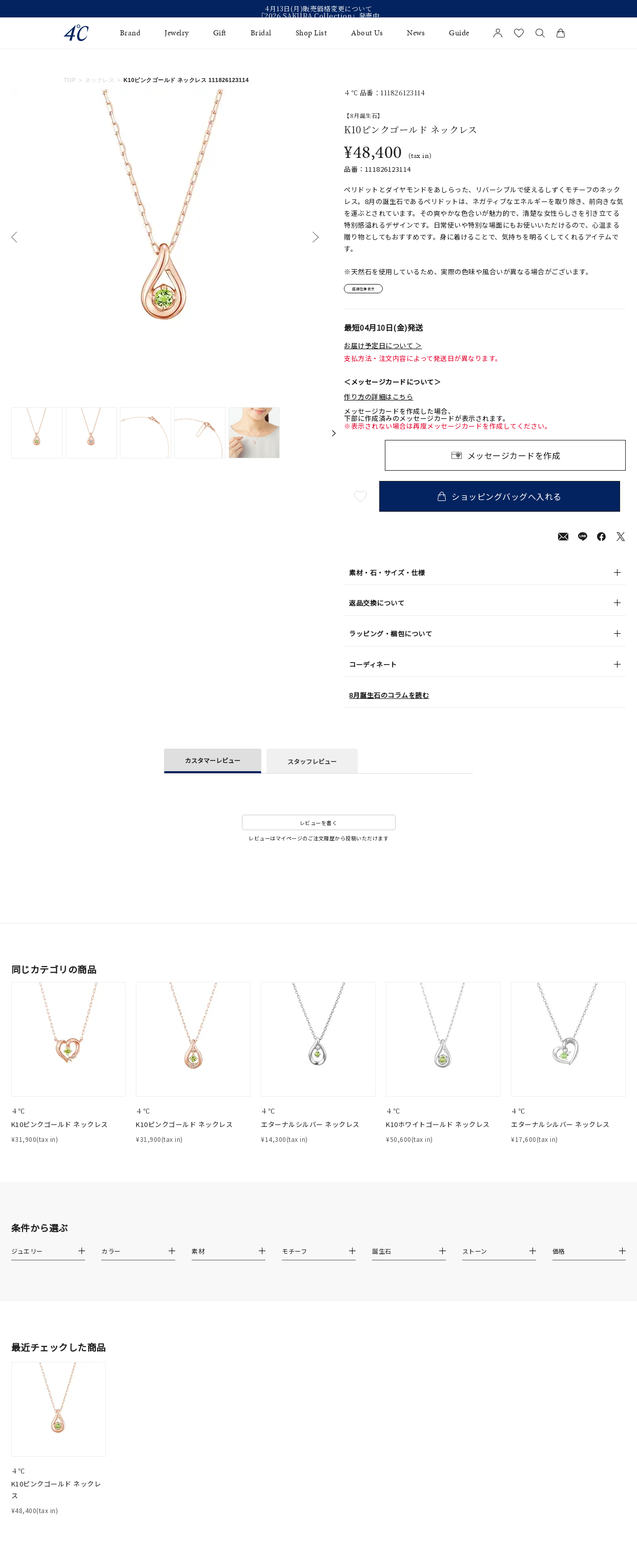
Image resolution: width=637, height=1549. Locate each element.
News (416, 33)
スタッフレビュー (312, 765)
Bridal (261, 33)
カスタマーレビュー (212, 764)
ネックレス (99, 80)
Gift (220, 33)
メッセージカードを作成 (514, 460)
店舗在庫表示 (373, 291)
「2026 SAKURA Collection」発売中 (319, 15)
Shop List (311, 33)
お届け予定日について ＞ (383, 350)
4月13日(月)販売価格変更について (318, 8)
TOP (70, 80)
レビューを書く (319, 827)
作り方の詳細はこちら (378, 401)
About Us (367, 33)
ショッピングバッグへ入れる (505, 501)
